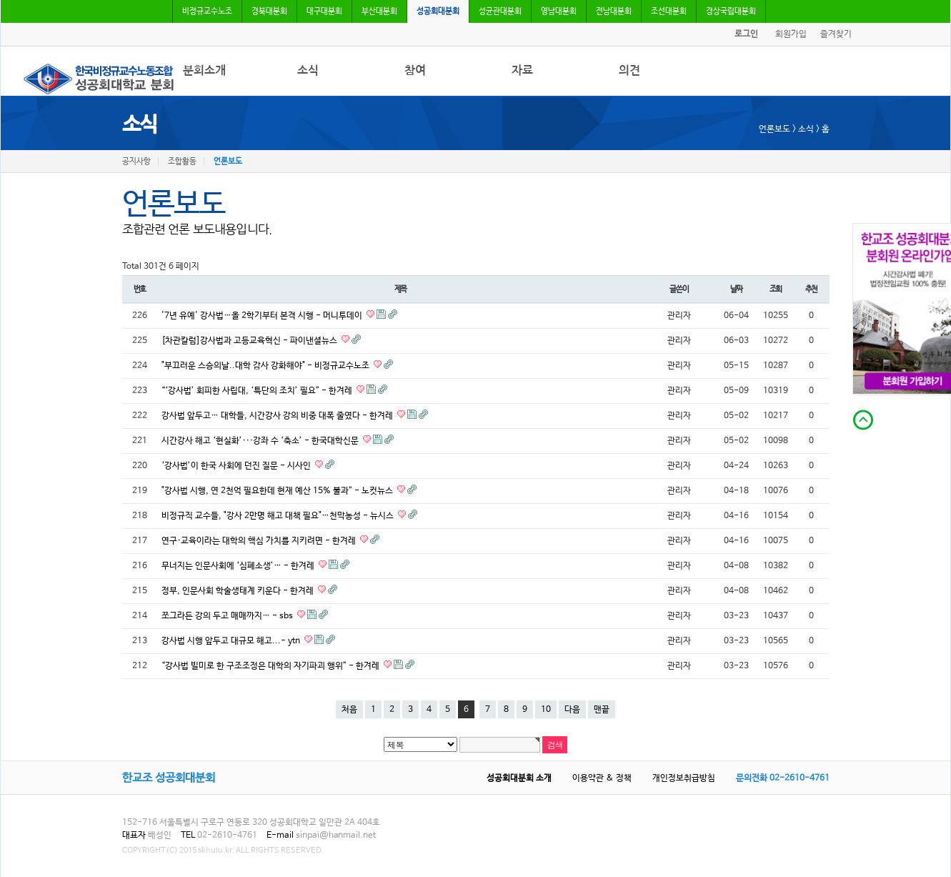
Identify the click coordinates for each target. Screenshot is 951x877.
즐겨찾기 (836, 34)
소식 (308, 70)
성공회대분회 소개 (519, 778)
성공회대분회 (438, 11)
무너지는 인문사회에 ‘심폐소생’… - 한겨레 (239, 566)
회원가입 (791, 34)
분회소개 (204, 70)
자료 (522, 70)
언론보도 (228, 161)
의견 (629, 70)
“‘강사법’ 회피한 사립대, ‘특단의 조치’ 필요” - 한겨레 (257, 391)
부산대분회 (379, 11)
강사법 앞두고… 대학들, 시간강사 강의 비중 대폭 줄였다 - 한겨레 (278, 416)
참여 (415, 70)
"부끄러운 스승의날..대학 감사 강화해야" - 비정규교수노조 (266, 366)
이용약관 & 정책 (602, 778)
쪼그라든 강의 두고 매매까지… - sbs (228, 616)
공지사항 (136, 161)
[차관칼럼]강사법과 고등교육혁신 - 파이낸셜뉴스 (250, 341)
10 (546, 710)
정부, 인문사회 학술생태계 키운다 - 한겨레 (238, 591)
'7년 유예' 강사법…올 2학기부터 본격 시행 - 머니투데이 (262, 316)
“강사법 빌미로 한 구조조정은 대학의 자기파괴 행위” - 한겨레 (271, 666)
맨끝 (601, 710)
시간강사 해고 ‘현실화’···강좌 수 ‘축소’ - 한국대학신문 (261, 441)
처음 (349, 710)
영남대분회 (559, 11)
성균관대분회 (500, 11)
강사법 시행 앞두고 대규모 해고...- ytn (231, 641)
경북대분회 (269, 11)
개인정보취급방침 (683, 778)
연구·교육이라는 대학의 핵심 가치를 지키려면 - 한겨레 (259, 541)
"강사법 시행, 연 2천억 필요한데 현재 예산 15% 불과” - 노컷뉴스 (278, 491)
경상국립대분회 (731, 11)
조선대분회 (669, 11)
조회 (776, 289)
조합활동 (182, 161)
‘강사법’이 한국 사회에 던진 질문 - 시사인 (237, 466)
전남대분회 (614, 11)
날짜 (736, 289)
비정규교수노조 (207, 11)
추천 (811, 289)
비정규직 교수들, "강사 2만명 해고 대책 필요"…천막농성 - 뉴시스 (278, 516)
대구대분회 (324, 11)
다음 (572, 710)
